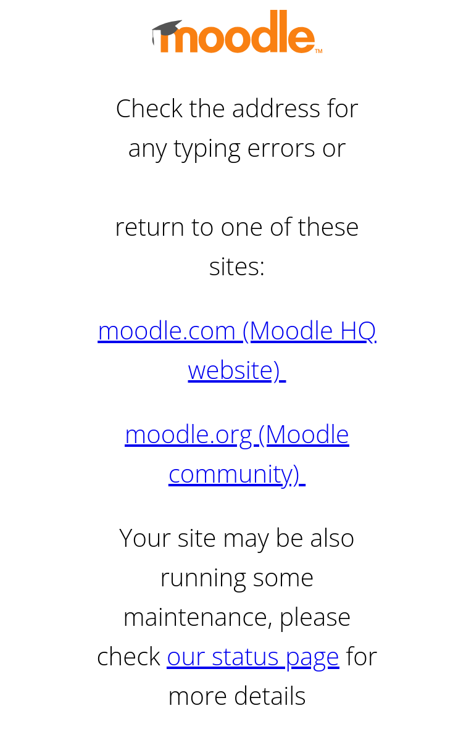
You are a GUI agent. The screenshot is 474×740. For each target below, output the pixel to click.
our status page (253, 656)
